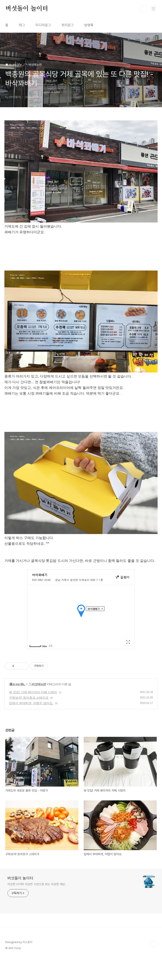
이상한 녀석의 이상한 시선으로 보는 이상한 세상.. (37, 884)
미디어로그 (43, 25)
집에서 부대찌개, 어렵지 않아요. (31, 703)
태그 (22, 25)
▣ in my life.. (17, 684)
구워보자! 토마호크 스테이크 (29, 697)
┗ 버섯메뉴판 (37, 684)
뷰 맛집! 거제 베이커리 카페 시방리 (33, 692)
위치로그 (67, 25)
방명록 (89, 25)
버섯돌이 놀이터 (26, 9)
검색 (143, 8)
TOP (153, 943)
